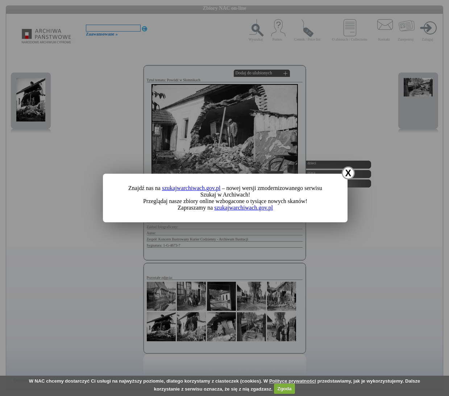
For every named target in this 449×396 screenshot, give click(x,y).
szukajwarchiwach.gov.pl (191, 188)
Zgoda (284, 388)
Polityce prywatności (292, 381)
